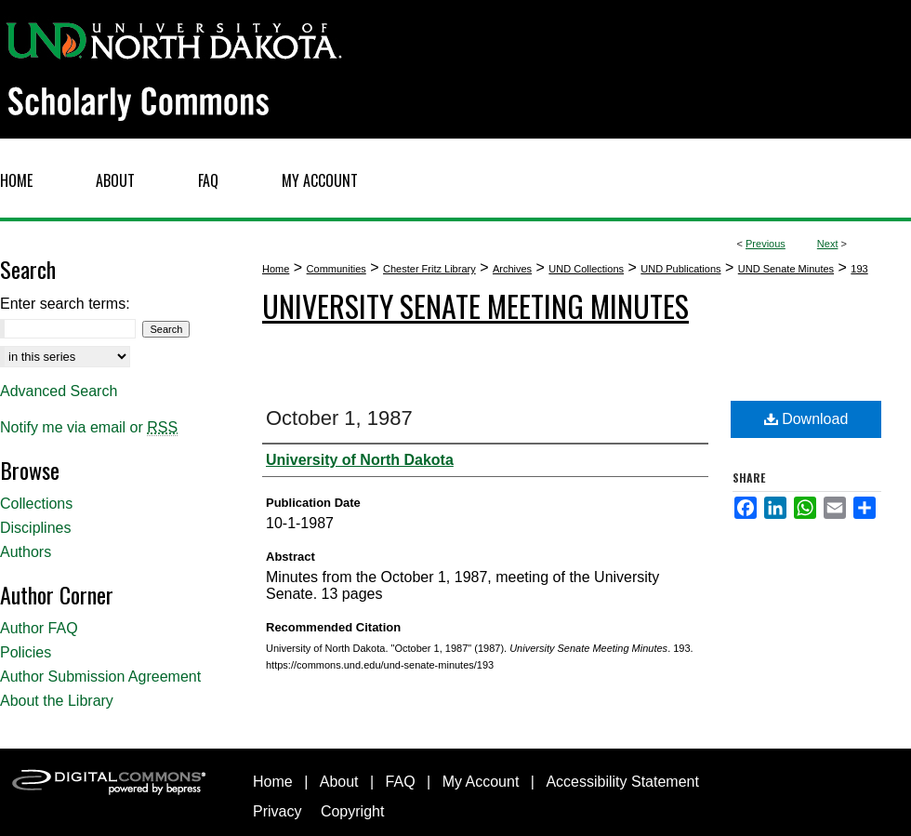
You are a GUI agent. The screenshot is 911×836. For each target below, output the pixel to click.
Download (806, 419)
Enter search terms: (65, 304)
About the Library (56, 701)
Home (275, 268)
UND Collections (586, 268)
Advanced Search (58, 391)
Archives (512, 268)
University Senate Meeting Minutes (475, 305)
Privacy (277, 811)
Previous (766, 243)
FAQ (401, 782)
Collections (36, 503)
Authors (25, 552)
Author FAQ (39, 628)
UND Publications (680, 268)
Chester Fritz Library (429, 268)
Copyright (352, 811)
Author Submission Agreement (100, 676)
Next (827, 243)
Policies (25, 652)
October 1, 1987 (339, 418)
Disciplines (35, 528)
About (339, 782)
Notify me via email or (89, 427)
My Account (481, 782)
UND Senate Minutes (786, 268)
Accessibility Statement (622, 782)
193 (859, 268)
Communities (336, 268)
